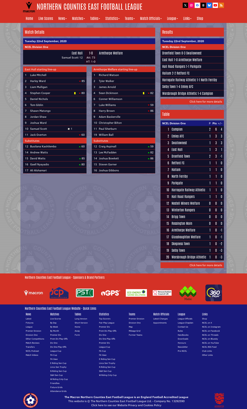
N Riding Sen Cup (58, 371)
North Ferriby (209, 79)
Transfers (30, 346)
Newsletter (183, 346)
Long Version (81, 318)
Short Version (81, 322)
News (62, 18)
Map (131, 326)
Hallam (166, 73)
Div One (53, 342)
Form (77, 334)
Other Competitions (35, 338)
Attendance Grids (58, 391)
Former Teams (135, 334)
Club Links (207, 350)
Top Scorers (104, 318)
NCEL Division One (36, 47)
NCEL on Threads (210, 334)
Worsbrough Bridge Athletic (179, 93)
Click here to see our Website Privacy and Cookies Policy (126, 405)
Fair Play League (106, 322)
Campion (207, 93)
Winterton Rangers (183, 209)
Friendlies (55, 383)
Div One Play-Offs (58, 346)
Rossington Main (182, 223)
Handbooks (183, 334)
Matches (78, 18)
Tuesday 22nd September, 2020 (46, 41)
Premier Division (33, 330)
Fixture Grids (56, 387)
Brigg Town (178, 216)
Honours (182, 342)
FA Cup (53, 354)
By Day (53, 322)
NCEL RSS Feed (209, 346)
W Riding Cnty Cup (59, 379)
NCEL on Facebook (211, 330)
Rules (180, 330)
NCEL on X (207, 322)
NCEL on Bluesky (210, 338)
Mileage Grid (134, 330)
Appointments (160, 322)
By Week (54, 326)
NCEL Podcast (32, 350)
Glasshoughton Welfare (186, 236)
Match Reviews (32, 342)
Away (77, 330)
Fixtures (29, 322)
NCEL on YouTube (210, 342)
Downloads (183, 338)
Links (187, 18)
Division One (32, 334)
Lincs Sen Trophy (58, 366)
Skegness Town (181, 243)
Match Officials (151, 18)
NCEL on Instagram (211, 326)
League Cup (55, 350)
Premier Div (55, 334)
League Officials (185, 318)
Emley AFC (187, 86)
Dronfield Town (171, 53)
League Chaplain (185, 322)
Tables (95, 18)
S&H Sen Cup (56, 375)
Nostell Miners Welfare (186, 203)
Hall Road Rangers (173, 66)
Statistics (112, 18)
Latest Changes (160, 318)
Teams (130, 18)
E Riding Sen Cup (58, 363)
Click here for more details (206, 101)
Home (29, 18)
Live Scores (45, 18)
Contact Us (183, 326)
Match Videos (32, 354)
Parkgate (195, 66)
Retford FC (183, 73)
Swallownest (194, 53)
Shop (200, 18)
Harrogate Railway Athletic (179, 79)
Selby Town (169, 86)
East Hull (77, 53)
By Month (54, 330)
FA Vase (54, 359)
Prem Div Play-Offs (59, 338)
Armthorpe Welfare (111, 53)
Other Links (207, 354)
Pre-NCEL (182, 350)
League (172, 18)
